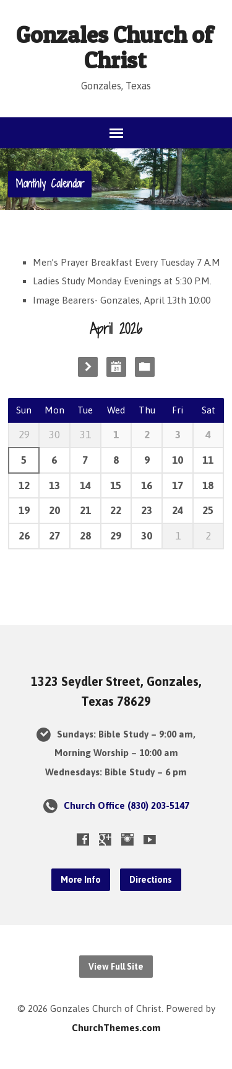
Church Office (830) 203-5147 (126, 805)
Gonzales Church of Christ (114, 47)
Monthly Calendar (49, 183)
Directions (150, 880)
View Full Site (116, 967)
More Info (81, 880)
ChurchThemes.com (116, 1027)
